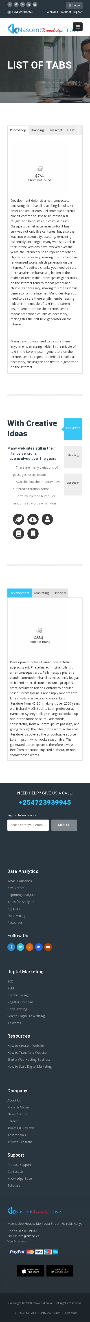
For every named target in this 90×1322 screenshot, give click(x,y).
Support (78, 12)
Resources (15, 922)
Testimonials (16, 1135)
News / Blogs (17, 1114)
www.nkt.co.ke (43, 1303)
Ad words (14, 1023)
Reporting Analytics (21, 895)
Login (74, 5)
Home (46, 82)
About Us (14, 1100)
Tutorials (13, 1185)
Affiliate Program (19, 1142)
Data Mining (16, 915)
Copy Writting (17, 1009)
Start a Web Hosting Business (28, 1059)
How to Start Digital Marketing (29, 1066)
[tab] (18, 130)
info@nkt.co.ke (28, 1236)
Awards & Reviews (20, 1128)
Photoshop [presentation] (18, 130)
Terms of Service (25, 1313)
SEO (10, 981)
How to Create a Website (25, 1045)
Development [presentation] (73, 427)
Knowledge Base (19, 1178)
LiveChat (65, 12)
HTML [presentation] (71, 130)
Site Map (71, 1313)
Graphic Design (18, 995)
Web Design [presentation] (73, 482)
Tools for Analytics (21, 902)
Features (59, 82)
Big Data (13, 909)
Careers (13, 1121)
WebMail (52, 12)
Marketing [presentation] (73, 455)
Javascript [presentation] (55, 130)
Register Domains (20, 1002)
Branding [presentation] (37, 130)
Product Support (19, 1164)
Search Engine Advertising (26, 1016)
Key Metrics (15, 888)
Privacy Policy (50, 1313)
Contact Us (15, 1171)
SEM (10, 988)
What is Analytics (19, 881)
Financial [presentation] (59, 593)
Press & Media (18, 1107)
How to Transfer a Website (27, 1052)
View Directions (17, 1241)
